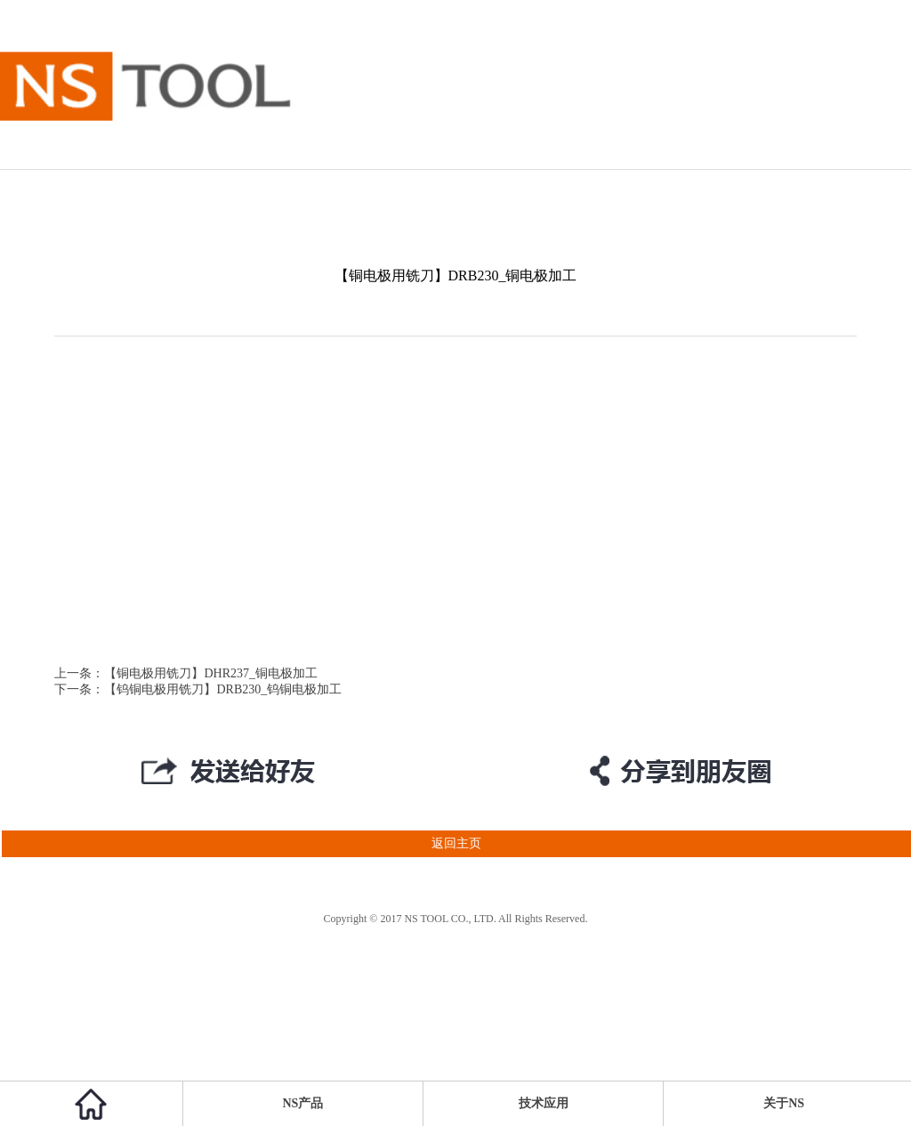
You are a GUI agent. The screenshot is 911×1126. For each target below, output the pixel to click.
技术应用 (543, 1103)
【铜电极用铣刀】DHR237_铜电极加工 (211, 673)
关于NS (783, 1103)
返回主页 (240, 843)
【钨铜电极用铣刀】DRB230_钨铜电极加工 (223, 689)
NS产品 (303, 1103)
